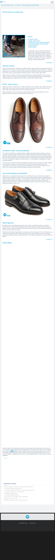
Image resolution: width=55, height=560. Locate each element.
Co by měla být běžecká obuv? (11, 495)
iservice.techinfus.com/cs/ (7, 5)
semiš (12, 451)
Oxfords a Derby (33, 39)
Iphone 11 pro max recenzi (10, 498)
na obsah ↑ (49, 62)
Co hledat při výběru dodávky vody (12, 488)
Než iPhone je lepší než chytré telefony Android (15, 500)
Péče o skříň (17, 5)
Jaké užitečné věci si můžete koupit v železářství (16, 496)
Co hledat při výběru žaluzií (10, 493)
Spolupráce (33, 523)
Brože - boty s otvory (34, 41)
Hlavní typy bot (33, 45)
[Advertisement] (27, 24)
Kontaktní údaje (23, 523)
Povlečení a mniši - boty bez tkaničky (39, 42)
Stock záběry (32, 47)
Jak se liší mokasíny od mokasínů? (38, 44)
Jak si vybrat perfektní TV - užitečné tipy (14, 492)
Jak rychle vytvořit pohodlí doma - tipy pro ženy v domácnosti (19, 490)
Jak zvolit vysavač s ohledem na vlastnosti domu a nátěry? (18, 487)
